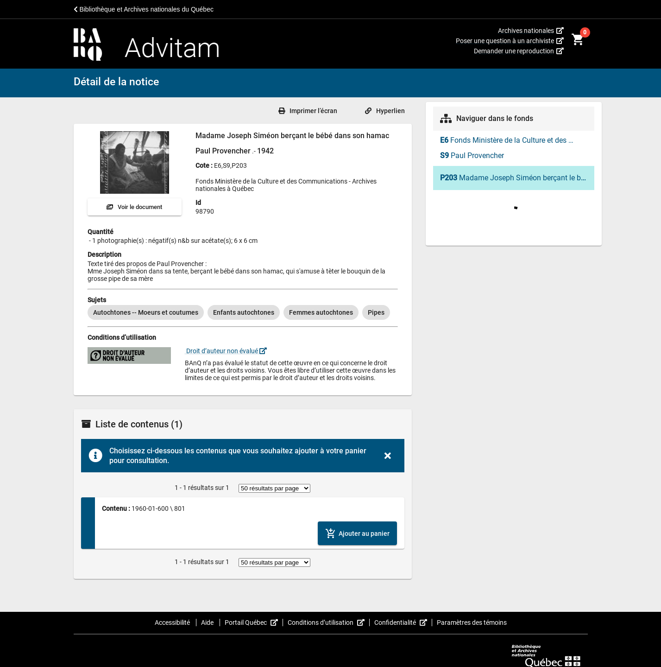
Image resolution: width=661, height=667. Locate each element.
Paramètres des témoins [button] (472, 622)
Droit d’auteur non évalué (226, 351)
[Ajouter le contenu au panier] (357, 533)
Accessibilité (173, 622)
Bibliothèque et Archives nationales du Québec (144, 9)
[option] (146, 312)
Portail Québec (254, 622)
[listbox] (243, 312)
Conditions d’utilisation (329, 622)
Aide (208, 622)
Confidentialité (403, 622)
